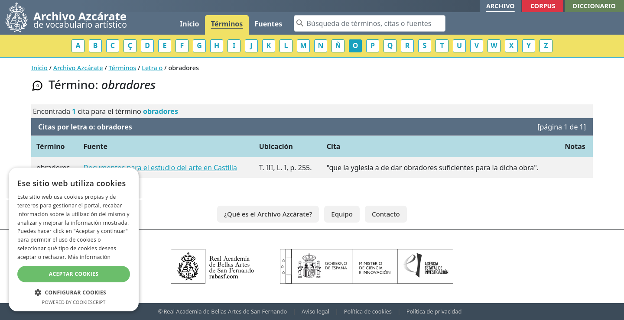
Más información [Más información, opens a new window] (89, 257)
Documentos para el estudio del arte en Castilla (160, 167)
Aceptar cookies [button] (73, 274)
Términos (227, 24)
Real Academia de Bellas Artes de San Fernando (225, 311)
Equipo (342, 214)
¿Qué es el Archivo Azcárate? (268, 214)
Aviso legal (315, 311)
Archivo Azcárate (78, 68)
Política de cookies (368, 311)
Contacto (386, 214)
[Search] (369, 23)
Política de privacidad (434, 311)
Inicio (189, 24)
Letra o (152, 68)
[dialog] (74, 239)
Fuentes (269, 24)
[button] (73, 292)
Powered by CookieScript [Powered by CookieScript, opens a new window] (74, 302)
